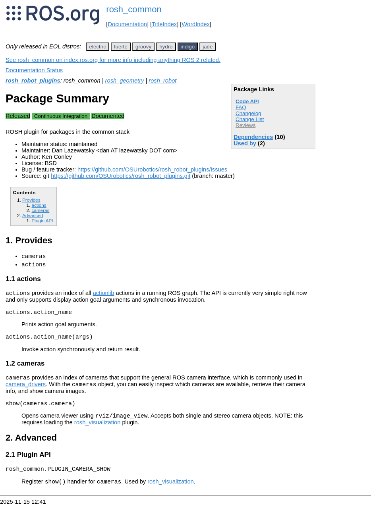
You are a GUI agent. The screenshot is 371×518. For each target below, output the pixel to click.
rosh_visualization (97, 433)
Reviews (245, 125)
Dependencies (253, 137)
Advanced (32, 215)
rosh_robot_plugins (33, 80)
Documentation (127, 24)
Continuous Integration (60, 116)
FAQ (241, 107)
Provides (31, 199)
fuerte (121, 47)
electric (97, 47)
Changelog (248, 113)
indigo (188, 47)
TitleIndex (164, 24)
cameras (40, 210)
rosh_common (133, 9)
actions (38, 205)
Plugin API (42, 220)
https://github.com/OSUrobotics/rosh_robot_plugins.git (120, 176)
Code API (247, 101)
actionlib (103, 296)
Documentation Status (34, 70)
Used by (245, 143)
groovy (143, 47)
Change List (250, 119)
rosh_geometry (124, 80)
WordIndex (196, 24)
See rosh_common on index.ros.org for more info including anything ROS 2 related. (113, 60)
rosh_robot (162, 80)
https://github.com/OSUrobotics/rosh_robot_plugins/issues (152, 169)
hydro (165, 47)
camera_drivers (26, 392)
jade (208, 47)
